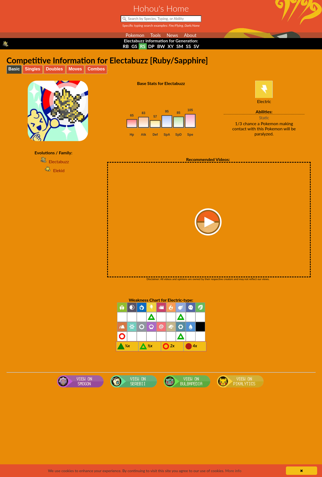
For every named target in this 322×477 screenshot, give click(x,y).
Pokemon (134, 35)
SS (188, 46)
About (190, 35)
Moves (75, 69)
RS (142, 46)
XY (171, 46)
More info (233, 470)
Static (264, 117)
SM (179, 46)
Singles (32, 69)
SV (196, 46)
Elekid (53, 170)
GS (134, 46)
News (172, 35)
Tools (155, 35)
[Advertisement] (161, 433)
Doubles (54, 69)
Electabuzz (53, 161)
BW (161, 46)
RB (126, 46)
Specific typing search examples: (161, 25)
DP (151, 46)
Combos (96, 69)
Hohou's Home (161, 8)
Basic (14, 69)
